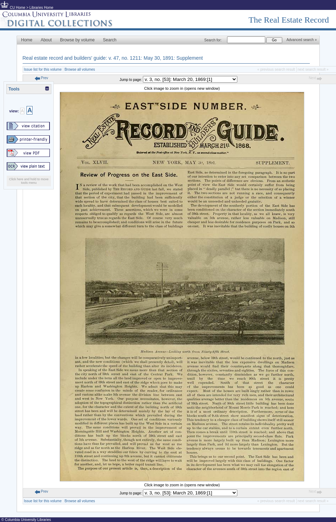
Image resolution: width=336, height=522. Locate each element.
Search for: (213, 40)
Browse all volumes (79, 69)
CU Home (17, 8)
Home (27, 39)
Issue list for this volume (43, 69)
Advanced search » (301, 40)
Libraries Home (41, 8)
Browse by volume (77, 39)
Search (109, 39)
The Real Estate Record (289, 19)
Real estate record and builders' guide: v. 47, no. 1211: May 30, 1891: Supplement (113, 58)
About (46, 39)
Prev (41, 78)
